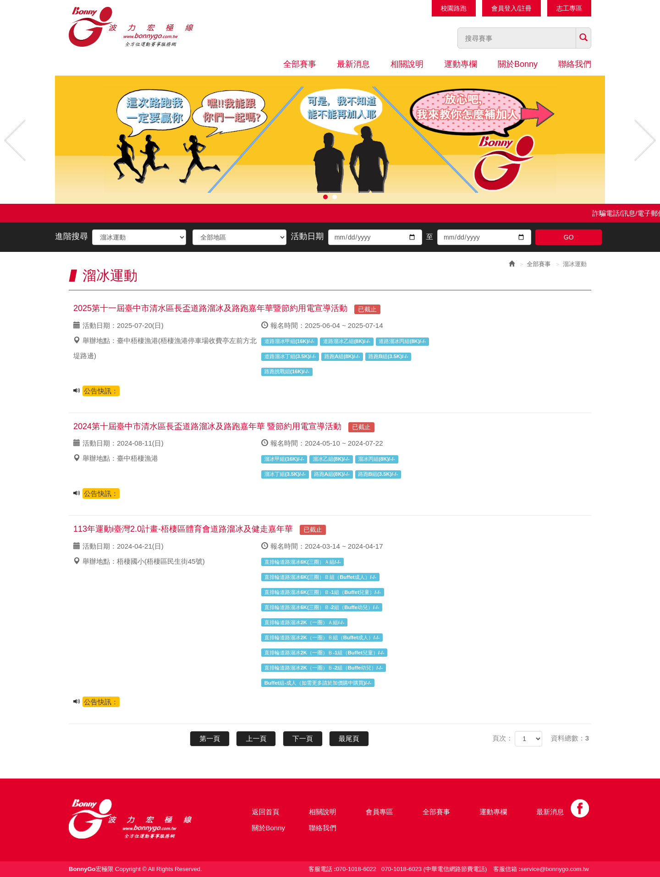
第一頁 (209, 738)
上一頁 (256, 738)
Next (644, 140)
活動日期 (307, 236)
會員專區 (379, 812)
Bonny (144, 819)
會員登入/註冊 (511, 8)
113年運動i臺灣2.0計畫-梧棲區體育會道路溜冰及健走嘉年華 (199, 529)
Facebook (580, 808)
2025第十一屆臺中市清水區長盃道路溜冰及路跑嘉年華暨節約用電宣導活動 (226, 308)
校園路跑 (454, 8)
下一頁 (302, 738)
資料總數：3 (570, 738)
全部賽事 (299, 64)
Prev (15, 140)
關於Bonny (518, 64)
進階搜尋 (71, 236)
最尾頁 (349, 738)
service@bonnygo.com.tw (555, 869)
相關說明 (407, 64)
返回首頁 (266, 812)
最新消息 (353, 64)
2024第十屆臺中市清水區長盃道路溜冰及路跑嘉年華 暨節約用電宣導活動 (223, 426)
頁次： (502, 738)
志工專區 (569, 8)
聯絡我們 (574, 64)
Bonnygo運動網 (144, 27)
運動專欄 (460, 64)
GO (569, 237)
